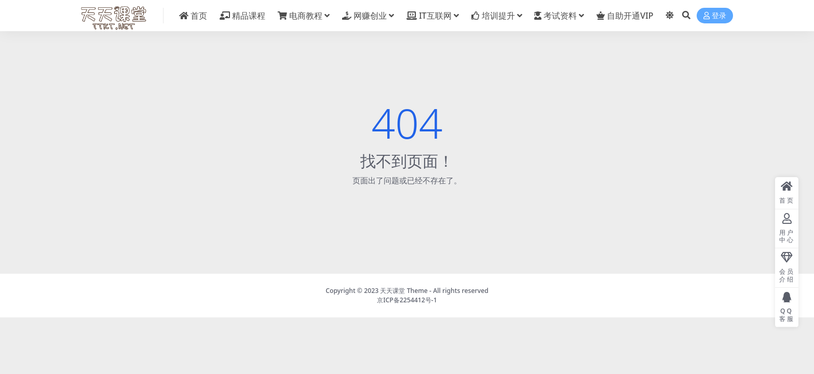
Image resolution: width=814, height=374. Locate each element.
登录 (714, 16)
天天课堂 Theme (403, 290)
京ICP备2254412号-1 (407, 300)
